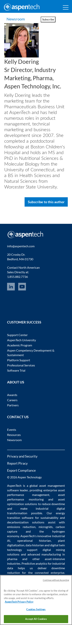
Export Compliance (21, 470)
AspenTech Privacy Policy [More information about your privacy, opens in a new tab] (19, 601)
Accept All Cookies (36, 618)
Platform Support (18, 360)
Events (11, 429)
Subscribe (48, 19)
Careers (12, 400)
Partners (13, 405)
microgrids (46, 527)
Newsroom (16, 18)
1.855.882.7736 (17, 276)
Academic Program (19, 345)
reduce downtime (53, 504)
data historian (35, 545)
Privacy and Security (22, 456)
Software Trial (16, 370)
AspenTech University (21, 340)
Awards (12, 395)
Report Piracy (17, 463)
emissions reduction (21, 527)
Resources (14, 435)
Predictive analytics (34, 563)
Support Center (17, 335)
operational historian (34, 540)
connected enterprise (49, 572)
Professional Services (21, 365)
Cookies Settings (36, 609)
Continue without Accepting (56, 580)
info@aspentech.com (21, 246)
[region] (36, 600)
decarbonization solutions (26, 522)
